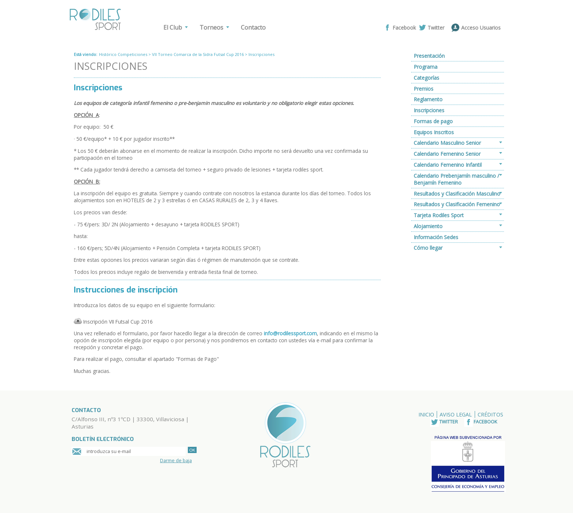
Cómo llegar (428, 247)
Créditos (490, 414)
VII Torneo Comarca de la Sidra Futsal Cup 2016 (198, 54)
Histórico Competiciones (123, 54)
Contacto (253, 27)
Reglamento (428, 99)
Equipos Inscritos (434, 132)
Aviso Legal (456, 414)
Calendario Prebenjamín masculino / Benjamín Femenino (456, 179)
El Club (172, 27)
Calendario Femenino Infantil (448, 164)
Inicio (426, 414)
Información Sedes (436, 237)
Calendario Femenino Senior (447, 153)
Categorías (426, 77)
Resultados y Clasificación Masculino (457, 193)
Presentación (429, 55)
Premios (423, 88)
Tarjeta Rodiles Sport (439, 215)
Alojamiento (428, 226)
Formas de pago (433, 121)
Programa (425, 66)
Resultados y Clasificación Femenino (457, 204)
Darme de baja (176, 460)
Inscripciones (429, 110)
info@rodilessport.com (290, 333)
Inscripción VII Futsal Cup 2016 (118, 321)
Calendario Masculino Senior (447, 142)
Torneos (211, 27)
